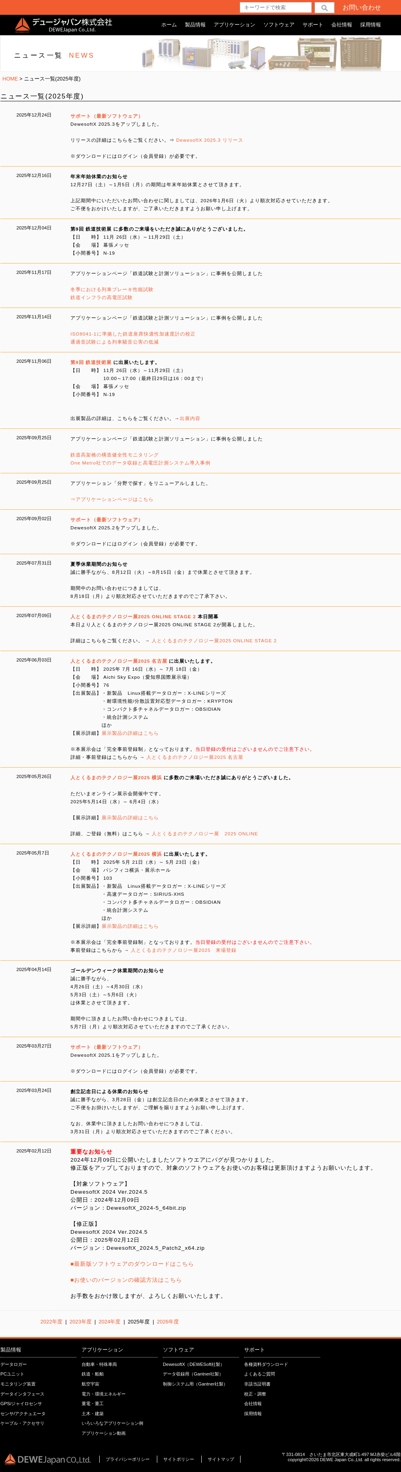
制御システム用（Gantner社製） (195, 1384)
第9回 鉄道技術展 (91, 362)
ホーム (169, 25)
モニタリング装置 (18, 1384)
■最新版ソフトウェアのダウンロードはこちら (132, 1264)
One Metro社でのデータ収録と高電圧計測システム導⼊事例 (140, 462)
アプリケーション (234, 25)
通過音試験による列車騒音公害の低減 (114, 341)
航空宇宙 (90, 1384)
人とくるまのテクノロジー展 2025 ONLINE (205, 833)
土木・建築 (93, 1413)
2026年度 (168, 1322)
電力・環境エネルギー (104, 1394)
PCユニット (12, 1373)
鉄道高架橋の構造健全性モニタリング (114, 454)
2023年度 (81, 1322)
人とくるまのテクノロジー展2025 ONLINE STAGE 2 (214, 640)
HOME (10, 79)
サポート (313, 25)
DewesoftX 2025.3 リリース (208, 140)
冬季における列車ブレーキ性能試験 (112, 289)
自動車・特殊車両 (99, 1364)
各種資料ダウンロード (266, 1364)
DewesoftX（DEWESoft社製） (194, 1364)
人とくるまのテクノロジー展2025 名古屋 (194, 757)
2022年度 (51, 1322)
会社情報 (341, 25)
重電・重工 (93, 1403)
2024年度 (109, 1322)
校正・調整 (255, 1394)
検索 (324, 7)
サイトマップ (221, 1459)
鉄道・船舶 (93, 1373)
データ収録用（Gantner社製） (193, 1373)
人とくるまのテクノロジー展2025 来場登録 (184, 950)
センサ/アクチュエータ (23, 1413)
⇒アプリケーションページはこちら (112, 499)
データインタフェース (22, 1394)
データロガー (13, 1364)
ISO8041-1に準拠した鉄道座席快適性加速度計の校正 (133, 333)
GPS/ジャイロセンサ (21, 1403)
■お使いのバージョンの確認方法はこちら (126, 1280)
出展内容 (190, 418)
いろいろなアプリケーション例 (112, 1423)
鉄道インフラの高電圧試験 (101, 297)
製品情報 (195, 25)
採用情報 (370, 25)
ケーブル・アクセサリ (22, 1423)
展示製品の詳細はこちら (130, 733)
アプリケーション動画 (104, 1433)
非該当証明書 (257, 1384)
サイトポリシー (179, 1459)
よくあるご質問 (259, 1373)
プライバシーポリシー (128, 1459)
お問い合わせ (362, 7)
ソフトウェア (279, 25)
